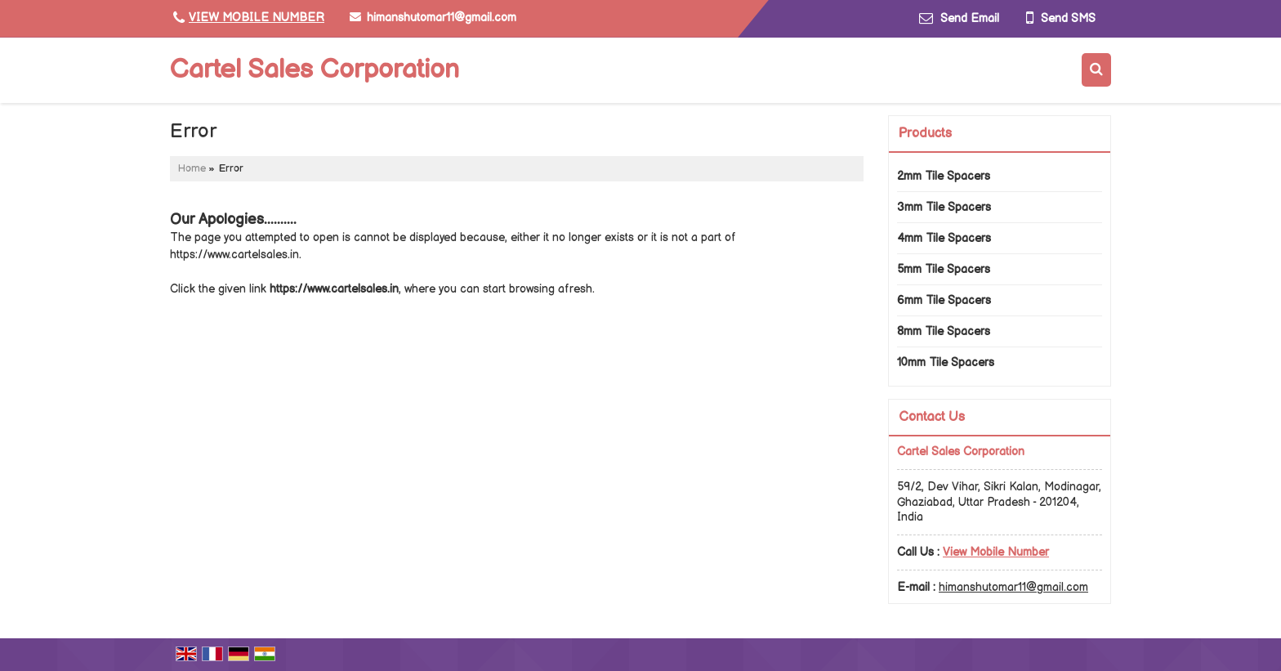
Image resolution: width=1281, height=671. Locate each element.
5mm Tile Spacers (943, 269)
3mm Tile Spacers (944, 207)
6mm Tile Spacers (944, 300)
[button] (256, 18)
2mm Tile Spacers (943, 176)
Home (192, 169)
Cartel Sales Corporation (314, 70)
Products (925, 133)
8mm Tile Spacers (943, 331)
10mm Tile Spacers (945, 362)
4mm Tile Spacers (944, 238)
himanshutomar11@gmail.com (441, 18)
